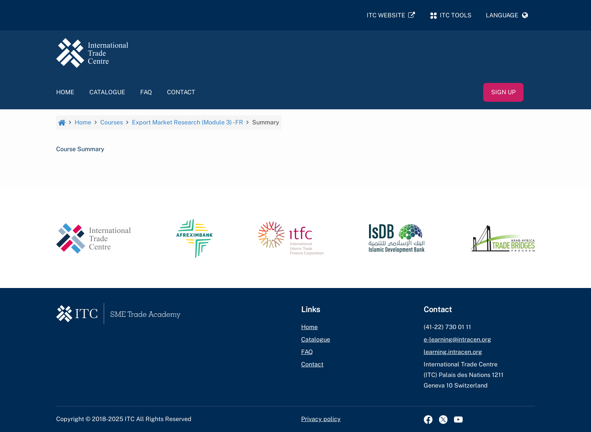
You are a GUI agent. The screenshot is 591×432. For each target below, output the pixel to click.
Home (65, 93)
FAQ (146, 93)
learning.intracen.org (453, 351)
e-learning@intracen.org (457, 339)
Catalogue (107, 93)
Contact (181, 93)
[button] (507, 15)
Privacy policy (321, 419)
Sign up (503, 93)
